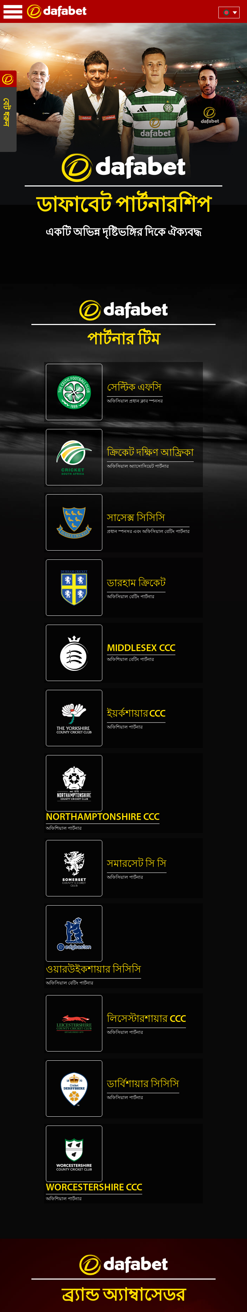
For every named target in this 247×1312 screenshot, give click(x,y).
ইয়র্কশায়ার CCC (136, 714)
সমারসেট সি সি (137, 864)
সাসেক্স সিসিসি (136, 518)
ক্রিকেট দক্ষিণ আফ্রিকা (150, 453)
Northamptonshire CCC (102, 817)
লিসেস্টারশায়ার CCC (146, 1019)
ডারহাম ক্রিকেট (136, 584)
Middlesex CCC (141, 649)
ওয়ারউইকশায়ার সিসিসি (93, 970)
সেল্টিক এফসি (134, 388)
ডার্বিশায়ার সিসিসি (143, 1085)
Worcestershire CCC (94, 1188)
